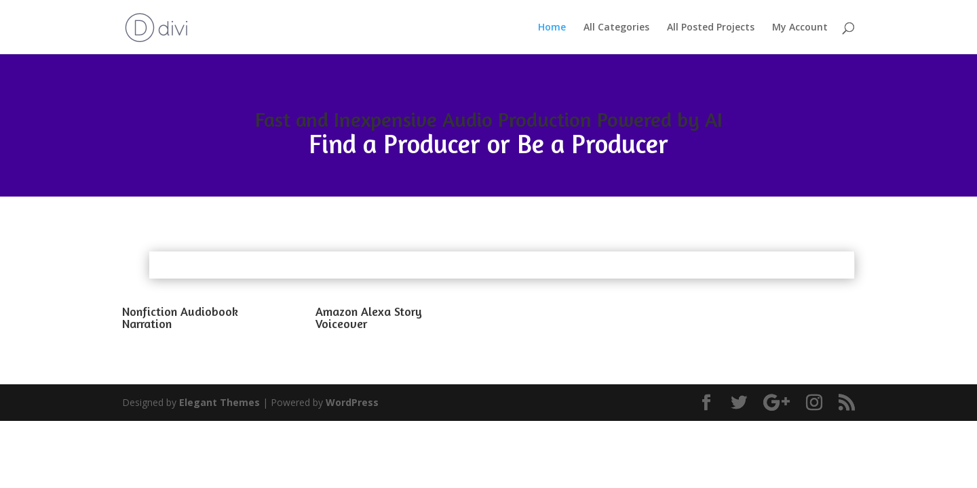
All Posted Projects (710, 27)
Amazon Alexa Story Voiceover (368, 317)
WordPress (352, 402)
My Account (800, 27)
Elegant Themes (219, 402)
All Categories (616, 27)
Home (552, 27)
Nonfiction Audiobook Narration (180, 317)
